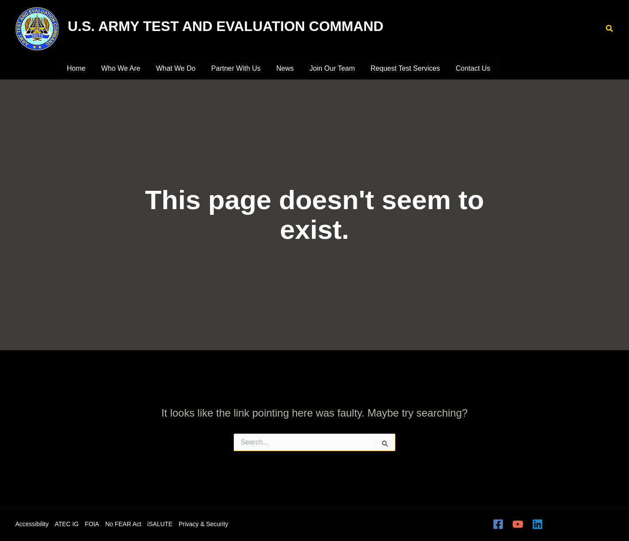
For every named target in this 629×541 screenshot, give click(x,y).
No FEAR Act (123, 523)
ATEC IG (67, 523)
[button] (610, 28)
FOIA (92, 523)
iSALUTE (160, 523)
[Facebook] (498, 524)
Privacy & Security (203, 523)
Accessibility (31, 523)
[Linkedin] (537, 524)
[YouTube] (517, 524)
